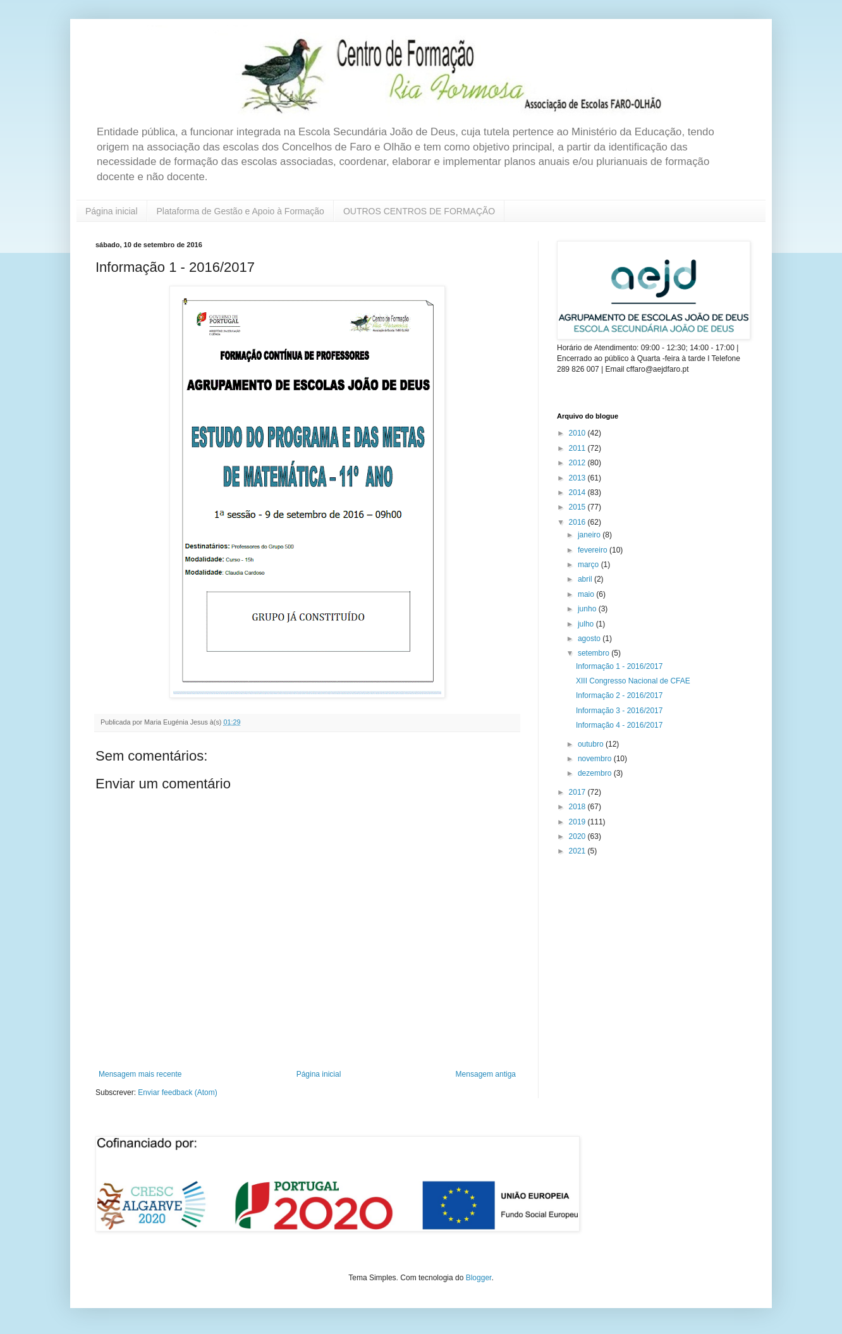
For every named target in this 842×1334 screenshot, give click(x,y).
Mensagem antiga (486, 1074)
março (589, 564)
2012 (578, 462)
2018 (578, 806)
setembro (594, 653)
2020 (578, 836)
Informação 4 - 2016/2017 (619, 725)
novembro (596, 758)
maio (587, 594)
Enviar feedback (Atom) (177, 1092)
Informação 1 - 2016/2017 (619, 666)
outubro (592, 744)
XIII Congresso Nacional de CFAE (633, 680)
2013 (578, 478)
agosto (590, 638)
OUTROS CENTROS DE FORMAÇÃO (419, 211)
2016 (578, 522)
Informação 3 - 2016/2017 (619, 710)
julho (587, 624)
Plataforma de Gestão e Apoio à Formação (240, 211)
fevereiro (593, 550)
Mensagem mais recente (140, 1074)
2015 (578, 507)
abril (586, 579)
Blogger (479, 1277)
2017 (578, 792)
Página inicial (111, 211)
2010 (578, 433)
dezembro (596, 773)
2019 (578, 821)
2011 (578, 448)
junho (588, 608)
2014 (578, 492)
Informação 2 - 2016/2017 (619, 695)
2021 (578, 851)
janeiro (590, 534)
